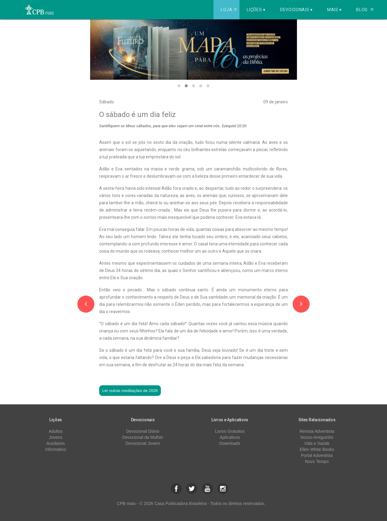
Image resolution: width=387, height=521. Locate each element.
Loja (229, 9)
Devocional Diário (142, 431)
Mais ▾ (334, 9)
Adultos (56, 431)
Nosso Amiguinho (317, 437)
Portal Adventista (317, 455)
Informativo (55, 449)
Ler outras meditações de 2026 (130, 390)
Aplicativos (230, 437)
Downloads (229, 443)
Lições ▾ (256, 9)
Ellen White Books (317, 449)
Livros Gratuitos (230, 431)
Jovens (55, 437)
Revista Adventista (316, 431)
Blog (364, 9)
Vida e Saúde (317, 443)
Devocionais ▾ (296, 9)
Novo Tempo (317, 461)
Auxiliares (56, 443)
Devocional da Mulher (142, 437)
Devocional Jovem (142, 443)
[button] (179, 86)
